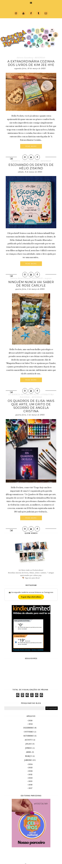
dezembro (28, 728)
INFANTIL (16, 161)
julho (28, 744)
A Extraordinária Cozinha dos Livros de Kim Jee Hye (31, 63)
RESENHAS (40, 58)
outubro (29, 732)
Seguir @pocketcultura (31, 597)
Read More (31, 146)
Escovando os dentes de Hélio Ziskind (31, 166)
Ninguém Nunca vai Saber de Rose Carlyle (31, 283)
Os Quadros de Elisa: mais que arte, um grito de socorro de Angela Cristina (31, 406)
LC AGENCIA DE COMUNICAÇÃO (23, 395)
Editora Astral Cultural (20, 278)
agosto (29, 740)
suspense (48, 278)
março (29, 756)
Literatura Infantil (30, 161)
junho (29, 748)
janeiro (28, 760)
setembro (28, 736)
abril (29, 752)
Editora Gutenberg (25, 58)
